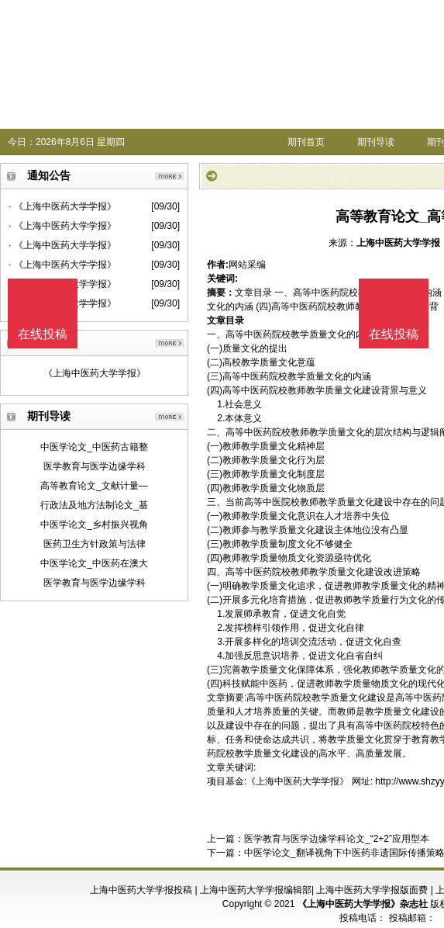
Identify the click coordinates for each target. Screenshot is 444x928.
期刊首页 (306, 142)
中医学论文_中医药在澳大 (94, 563)
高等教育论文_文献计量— (94, 485)
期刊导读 (375, 142)
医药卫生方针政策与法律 (94, 543)
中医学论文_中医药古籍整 (94, 446)
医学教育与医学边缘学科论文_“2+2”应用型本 (336, 838)
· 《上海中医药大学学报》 (62, 206)
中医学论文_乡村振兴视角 (94, 524)
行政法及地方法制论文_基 (94, 505)
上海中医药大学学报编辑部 (255, 890)
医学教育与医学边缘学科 (94, 466)
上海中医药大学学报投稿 (141, 890)
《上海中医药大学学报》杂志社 (363, 904)
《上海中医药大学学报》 (94, 373)
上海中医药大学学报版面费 (372, 890)
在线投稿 (393, 334)
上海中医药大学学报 (398, 242)
